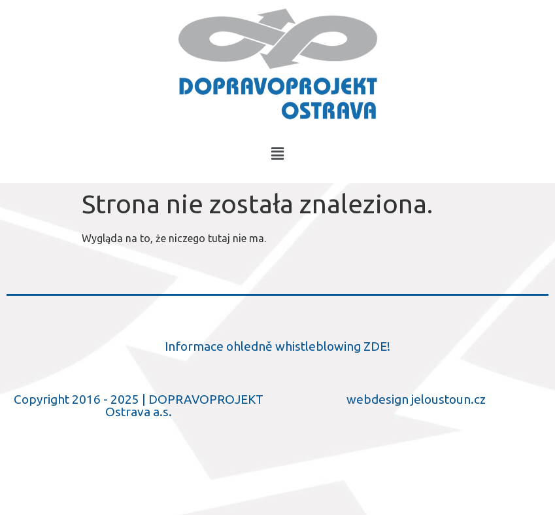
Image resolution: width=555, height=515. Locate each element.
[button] (277, 153)
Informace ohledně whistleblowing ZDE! (277, 346)
